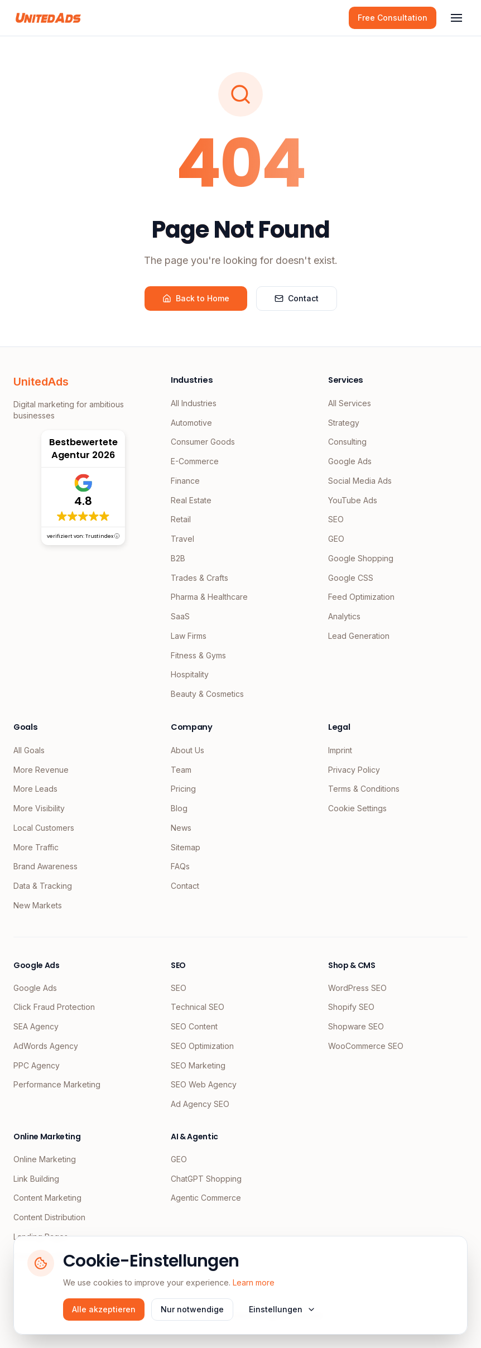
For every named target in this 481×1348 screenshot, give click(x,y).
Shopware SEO (356, 1026)
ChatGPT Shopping (206, 1178)
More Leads (35, 788)
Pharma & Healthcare (209, 596)
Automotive (191, 422)
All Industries (194, 403)
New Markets (37, 905)
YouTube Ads (352, 500)
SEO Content (194, 1026)
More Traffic (36, 847)
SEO (336, 519)
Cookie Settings (357, 808)
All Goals (29, 750)
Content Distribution (49, 1217)
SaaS (180, 616)
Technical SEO (197, 1007)
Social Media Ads (360, 480)
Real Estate (191, 500)
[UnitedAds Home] (48, 18)
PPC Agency (36, 1065)
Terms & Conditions (364, 788)
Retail (181, 519)
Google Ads (350, 461)
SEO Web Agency (204, 1084)
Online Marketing (44, 1159)
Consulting (347, 441)
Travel (182, 538)
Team (181, 769)
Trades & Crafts (199, 577)
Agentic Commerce (206, 1197)
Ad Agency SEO (200, 1104)
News (181, 827)
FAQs (180, 866)
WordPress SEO (357, 988)
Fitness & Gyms (198, 655)
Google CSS (350, 577)
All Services (349, 403)
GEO (336, 538)
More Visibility (39, 808)
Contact (297, 298)
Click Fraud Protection (54, 1007)
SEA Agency (36, 1026)
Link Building (36, 1178)
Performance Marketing (56, 1084)
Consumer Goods (203, 441)
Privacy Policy (354, 769)
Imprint (340, 750)
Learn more (254, 1282)
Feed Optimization (361, 596)
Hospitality (190, 674)
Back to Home (195, 298)
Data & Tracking (42, 885)
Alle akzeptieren (104, 1309)
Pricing (183, 788)
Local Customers (43, 827)
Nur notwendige (192, 1309)
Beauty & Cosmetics (207, 694)
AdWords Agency (45, 1046)
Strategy (343, 422)
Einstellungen (282, 1309)
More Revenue (41, 769)
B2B (178, 558)
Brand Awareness (45, 866)
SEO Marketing (198, 1065)
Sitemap (185, 847)
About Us (187, 750)
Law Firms (188, 636)
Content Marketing (47, 1197)
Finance (185, 480)
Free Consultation (392, 17)
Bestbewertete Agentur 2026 (83, 448)
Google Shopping (360, 558)
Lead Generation (358, 636)
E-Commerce (195, 461)
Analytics (344, 616)
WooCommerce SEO (365, 1046)
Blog (179, 808)
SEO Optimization (202, 1046)
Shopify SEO (351, 1007)
